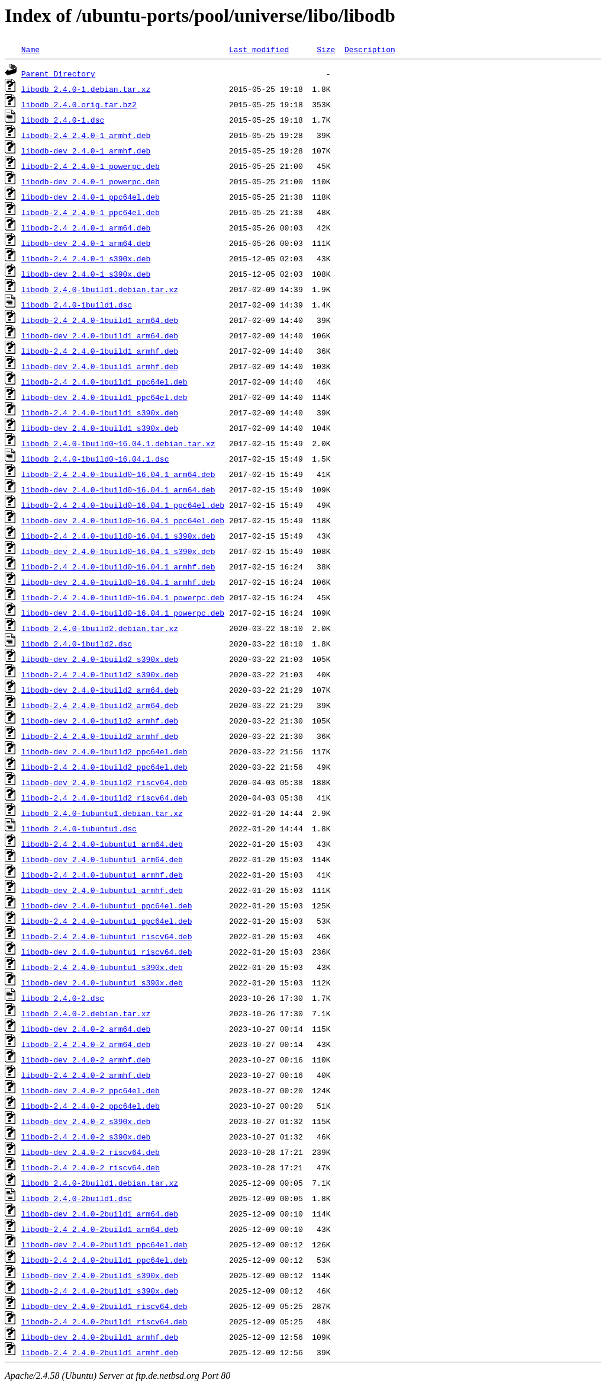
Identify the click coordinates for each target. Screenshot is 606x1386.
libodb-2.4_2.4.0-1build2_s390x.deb (99, 674)
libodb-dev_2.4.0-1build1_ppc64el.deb (104, 397)
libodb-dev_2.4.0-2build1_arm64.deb (99, 1213)
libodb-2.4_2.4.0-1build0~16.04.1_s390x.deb (118, 535)
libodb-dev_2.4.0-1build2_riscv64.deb (104, 782)
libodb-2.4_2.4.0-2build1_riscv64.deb (104, 1321)
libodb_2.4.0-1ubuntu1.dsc (79, 828)
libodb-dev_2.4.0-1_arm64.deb (85, 243)
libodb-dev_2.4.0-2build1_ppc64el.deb (104, 1244)
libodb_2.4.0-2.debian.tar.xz (85, 1013)
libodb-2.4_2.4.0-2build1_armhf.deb (99, 1352)
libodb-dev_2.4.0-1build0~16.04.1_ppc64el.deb (122, 520)
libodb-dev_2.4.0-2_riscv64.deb (90, 1152)
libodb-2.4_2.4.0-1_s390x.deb (85, 258)
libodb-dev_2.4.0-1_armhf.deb (85, 150)
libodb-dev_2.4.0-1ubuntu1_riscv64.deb (106, 951)
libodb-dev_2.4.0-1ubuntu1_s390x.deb (102, 982)
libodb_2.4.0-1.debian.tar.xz (85, 89)
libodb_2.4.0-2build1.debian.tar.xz (99, 1182)
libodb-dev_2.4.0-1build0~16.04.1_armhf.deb (118, 582)
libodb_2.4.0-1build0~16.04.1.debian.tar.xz (118, 443)
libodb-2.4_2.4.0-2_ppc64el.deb (90, 1105)
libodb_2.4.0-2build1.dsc (76, 1198)
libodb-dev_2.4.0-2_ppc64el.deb (90, 1090)
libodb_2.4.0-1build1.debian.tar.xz (99, 289)
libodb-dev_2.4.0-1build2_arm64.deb (99, 689)
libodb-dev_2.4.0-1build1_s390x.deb (99, 427)
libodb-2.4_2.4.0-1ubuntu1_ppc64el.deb (106, 921)
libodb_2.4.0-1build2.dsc (76, 643)
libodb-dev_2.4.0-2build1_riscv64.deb (104, 1306)
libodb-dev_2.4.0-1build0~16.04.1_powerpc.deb (122, 612)
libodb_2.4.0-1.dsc (62, 119)
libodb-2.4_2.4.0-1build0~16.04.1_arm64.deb (118, 474)
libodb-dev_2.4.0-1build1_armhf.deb (99, 366)
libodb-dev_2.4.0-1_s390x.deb (85, 273)
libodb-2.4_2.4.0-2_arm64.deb (85, 1044)
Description (369, 49)
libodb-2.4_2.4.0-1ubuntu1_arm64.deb (102, 843)
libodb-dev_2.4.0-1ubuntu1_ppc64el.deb (106, 905)
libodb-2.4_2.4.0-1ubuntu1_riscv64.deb (106, 936)
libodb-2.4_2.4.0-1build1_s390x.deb (99, 412)
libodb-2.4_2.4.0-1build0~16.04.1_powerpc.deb (122, 597)
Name (30, 49)
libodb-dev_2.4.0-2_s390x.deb (85, 1121)
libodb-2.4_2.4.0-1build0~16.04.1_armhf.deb (118, 566)
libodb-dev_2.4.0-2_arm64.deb (85, 1028)
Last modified (259, 49)
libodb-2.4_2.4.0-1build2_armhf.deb (99, 736)
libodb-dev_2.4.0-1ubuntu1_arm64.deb (102, 859)
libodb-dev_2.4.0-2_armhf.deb (85, 1059)
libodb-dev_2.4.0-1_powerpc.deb (90, 181)
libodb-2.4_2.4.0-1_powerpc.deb (90, 166)
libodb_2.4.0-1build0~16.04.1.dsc (95, 458)
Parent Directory (58, 73)
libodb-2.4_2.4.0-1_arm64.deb (85, 227)
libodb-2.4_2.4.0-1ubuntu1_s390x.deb (102, 967)
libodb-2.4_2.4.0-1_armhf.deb (85, 135)
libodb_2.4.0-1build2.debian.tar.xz (99, 628)
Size (326, 49)
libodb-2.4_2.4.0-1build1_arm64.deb (99, 320)
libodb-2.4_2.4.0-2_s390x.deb (85, 1136)
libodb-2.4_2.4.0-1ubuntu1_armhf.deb (102, 874)
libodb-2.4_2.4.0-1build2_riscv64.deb (104, 797)
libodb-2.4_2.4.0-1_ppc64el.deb (90, 212)
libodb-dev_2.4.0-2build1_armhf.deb (99, 1336)
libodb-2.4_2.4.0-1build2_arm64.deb (99, 705)
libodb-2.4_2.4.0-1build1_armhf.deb (99, 350)
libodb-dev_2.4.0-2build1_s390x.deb (99, 1275)
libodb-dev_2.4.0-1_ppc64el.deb (90, 196)
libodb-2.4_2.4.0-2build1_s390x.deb (99, 1290)
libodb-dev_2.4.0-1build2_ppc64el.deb (104, 751)
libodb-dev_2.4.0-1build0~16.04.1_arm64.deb (118, 489)
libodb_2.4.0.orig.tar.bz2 (79, 104)
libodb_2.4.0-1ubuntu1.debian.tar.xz (102, 813)
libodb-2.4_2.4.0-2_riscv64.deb (90, 1167)
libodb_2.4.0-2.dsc (62, 998)
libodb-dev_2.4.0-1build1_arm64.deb (99, 335)
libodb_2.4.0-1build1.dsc (76, 304)
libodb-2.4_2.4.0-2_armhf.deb (85, 1075)
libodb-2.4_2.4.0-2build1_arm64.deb (99, 1229)
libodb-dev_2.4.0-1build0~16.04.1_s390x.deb (118, 551)
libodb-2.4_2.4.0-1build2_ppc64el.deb (104, 766)
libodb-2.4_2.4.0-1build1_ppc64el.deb (104, 381)
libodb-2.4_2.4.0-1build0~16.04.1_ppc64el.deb (122, 505)
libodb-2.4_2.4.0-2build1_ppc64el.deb (104, 1259)
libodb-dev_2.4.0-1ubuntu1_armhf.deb (102, 890)
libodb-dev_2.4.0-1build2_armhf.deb (99, 720)
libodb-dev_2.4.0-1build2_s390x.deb (99, 659)
